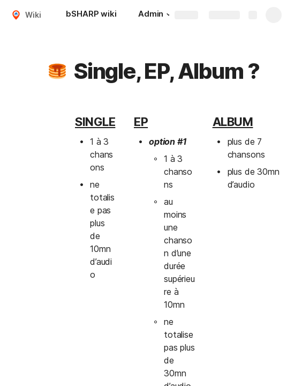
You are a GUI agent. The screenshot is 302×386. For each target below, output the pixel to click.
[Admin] (156, 15)
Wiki (33, 14)
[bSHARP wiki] (91, 15)
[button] (168, 14)
